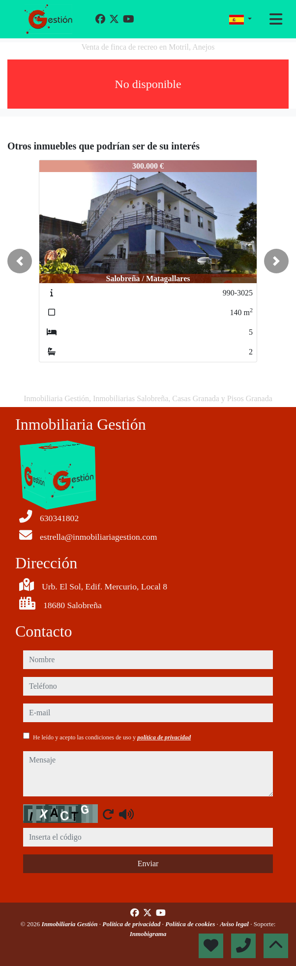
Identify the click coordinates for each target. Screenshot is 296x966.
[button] (19, 261)
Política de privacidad (132, 924)
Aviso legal (235, 924)
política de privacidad (164, 737)
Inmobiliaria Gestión (70, 924)
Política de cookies (190, 924)
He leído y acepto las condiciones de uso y (112, 737)
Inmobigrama (148, 933)
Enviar (148, 863)
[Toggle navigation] (276, 19)
